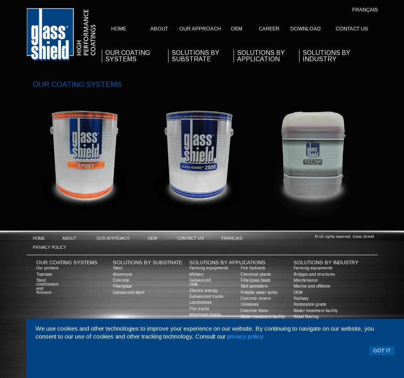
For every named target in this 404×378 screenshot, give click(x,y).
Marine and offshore (312, 286)
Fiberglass (122, 286)
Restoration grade (310, 304)
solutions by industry (326, 262)
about (159, 29)
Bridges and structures (314, 274)
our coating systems (127, 55)
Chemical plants (256, 274)
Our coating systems (66, 262)
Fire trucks (199, 309)
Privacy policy (49, 247)
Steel (118, 268)
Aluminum (122, 274)
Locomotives (200, 302)
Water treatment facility (263, 316)
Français (365, 10)
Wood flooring (306, 316)
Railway (301, 298)
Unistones (249, 304)
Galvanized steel (128, 292)
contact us (352, 29)
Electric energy (203, 290)
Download (305, 29)
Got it (382, 351)
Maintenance (306, 280)
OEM (236, 29)
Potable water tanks (259, 292)
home (118, 29)
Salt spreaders (254, 286)
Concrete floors (254, 310)
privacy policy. (246, 336)
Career (269, 29)
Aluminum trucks (205, 314)
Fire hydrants (253, 268)
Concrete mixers (256, 298)
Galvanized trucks (206, 296)
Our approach (200, 29)
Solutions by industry (326, 55)
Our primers (47, 268)
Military (196, 274)
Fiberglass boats (255, 280)
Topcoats (44, 274)
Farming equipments (208, 268)
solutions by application (261, 55)
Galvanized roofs (200, 282)
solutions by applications (227, 262)
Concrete (121, 280)
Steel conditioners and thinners (47, 286)
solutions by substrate (195, 55)
